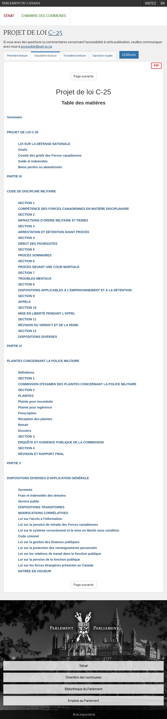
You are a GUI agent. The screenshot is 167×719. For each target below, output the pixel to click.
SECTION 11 (27, 319)
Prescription (27, 413)
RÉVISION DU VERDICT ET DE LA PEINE (48, 325)
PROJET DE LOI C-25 (22, 132)
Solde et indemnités (33, 161)
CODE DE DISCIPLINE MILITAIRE (31, 191)
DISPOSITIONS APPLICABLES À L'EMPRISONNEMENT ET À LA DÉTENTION (75, 290)
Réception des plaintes (35, 419)
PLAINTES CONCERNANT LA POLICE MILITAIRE (43, 361)
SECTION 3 (26, 226)
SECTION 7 (26, 272)
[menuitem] (150, 3)
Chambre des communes (43, 16)
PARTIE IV (14, 346)
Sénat (9, 16)
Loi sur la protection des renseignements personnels (57, 548)
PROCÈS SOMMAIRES (34, 255)
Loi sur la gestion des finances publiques (49, 542)
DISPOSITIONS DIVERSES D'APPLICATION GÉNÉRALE (48, 478)
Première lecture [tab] (17, 55)
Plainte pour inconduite (35, 401)
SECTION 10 (27, 307)
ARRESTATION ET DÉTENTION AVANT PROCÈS (53, 232)
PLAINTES (26, 396)
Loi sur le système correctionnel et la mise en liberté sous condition (68, 530)
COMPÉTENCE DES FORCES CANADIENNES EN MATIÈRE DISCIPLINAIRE (73, 209)
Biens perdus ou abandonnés (40, 167)
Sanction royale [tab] (102, 55)
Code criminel (28, 536)
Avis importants (84, 714)
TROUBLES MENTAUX (34, 278)
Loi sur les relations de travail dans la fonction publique (59, 553)
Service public (28, 501)
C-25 (55, 33)
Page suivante (84, 76)
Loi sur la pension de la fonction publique (49, 559)
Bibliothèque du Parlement (83, 689)
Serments (25, 489)
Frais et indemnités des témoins (42, 495)
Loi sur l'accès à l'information (40, 519)
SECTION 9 (26, 296)
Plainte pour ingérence (35, 407)
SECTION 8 (26, 284)
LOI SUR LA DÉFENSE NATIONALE (44, 144)
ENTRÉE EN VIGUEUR (34, 571)
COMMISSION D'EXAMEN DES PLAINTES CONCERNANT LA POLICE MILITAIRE (77, 384)
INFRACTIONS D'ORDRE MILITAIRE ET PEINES (53, 220)
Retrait (23, 425)
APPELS (24, 302)
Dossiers (24, 430)
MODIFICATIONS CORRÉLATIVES (43, 513)
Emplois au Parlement (83, 700)
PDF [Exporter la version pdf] (156, 65)
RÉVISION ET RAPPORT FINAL (41, 454)
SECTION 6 (26, 261)
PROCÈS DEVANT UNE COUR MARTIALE (48, 267)
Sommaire (14, 117)
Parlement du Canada (21, 3)
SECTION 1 (26, 203)
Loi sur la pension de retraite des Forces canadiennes (58, 524)
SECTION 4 (26, 238)
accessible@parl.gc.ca (36, 46)
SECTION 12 (27, 331)
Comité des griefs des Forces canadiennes (50, 155)
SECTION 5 (26, 249)
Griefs (22, 149)
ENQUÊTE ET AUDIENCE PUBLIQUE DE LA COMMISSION (61, 442)
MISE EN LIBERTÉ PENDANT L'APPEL (46, 313)
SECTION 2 (26, 214)
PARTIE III (14, 176)
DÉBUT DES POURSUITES (37, 243)
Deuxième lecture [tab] (45, 55)
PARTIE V (14, 463)
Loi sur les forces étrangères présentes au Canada (55, 565)
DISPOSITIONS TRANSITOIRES (41, 507)
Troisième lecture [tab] (74, 55)
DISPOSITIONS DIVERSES (37, 336)
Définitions (26, 372)
